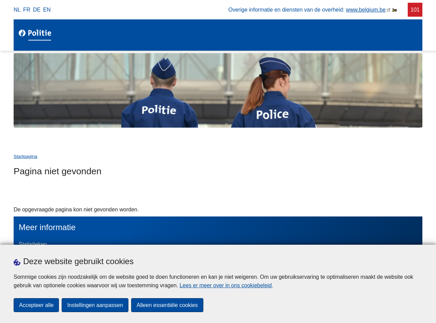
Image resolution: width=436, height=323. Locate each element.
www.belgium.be (366, 10)
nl (17, 10)
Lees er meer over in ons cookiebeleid (225, 285)
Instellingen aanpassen (95, 305)
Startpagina (25, 156)
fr (26, 10)
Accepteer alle (36, 305)
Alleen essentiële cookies (167, 305)
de (37, 10)
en (47, 10)
